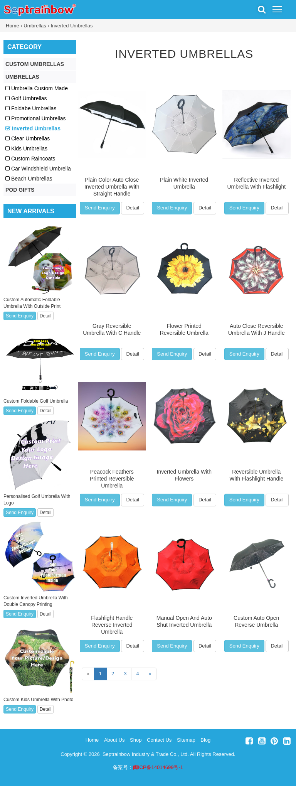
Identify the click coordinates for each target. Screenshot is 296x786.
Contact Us (159, 740)
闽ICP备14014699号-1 (158, 767)
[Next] (150, 674)
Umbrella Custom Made (36, 88)
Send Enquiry (100, 208)
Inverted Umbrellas (184, 53)
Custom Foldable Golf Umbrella (35, 401)
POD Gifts (19, 190)
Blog (205, 740)
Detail (132, 208)
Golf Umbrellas (26, 98)
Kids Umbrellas (26, 148)
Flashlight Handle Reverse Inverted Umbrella (112, 625)
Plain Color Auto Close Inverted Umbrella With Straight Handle (111, 187)
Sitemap (186, 740)
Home (12, 26)
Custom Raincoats (30, 158)
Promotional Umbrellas (35, 118)
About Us (114, 740)
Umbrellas (35, 26)
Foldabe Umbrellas (30, 108)
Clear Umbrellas (27, 138)
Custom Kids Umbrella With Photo (38, 699)
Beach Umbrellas (28, 178)
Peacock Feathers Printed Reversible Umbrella (112, 479)
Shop (135, 740)
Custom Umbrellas (34, 64)
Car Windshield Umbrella (38, 168)
